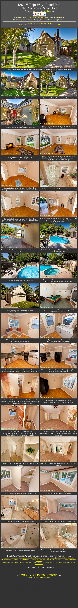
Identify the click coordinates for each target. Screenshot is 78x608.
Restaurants (6, 558)
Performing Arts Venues (35, 562)
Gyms (43, 558)
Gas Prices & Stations (51, 559)
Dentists (53, 558)
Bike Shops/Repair (60, 562)
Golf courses (39, 561)
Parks (19, 559)
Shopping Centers (23, 558)
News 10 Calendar (23, 562)
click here (31, 17)
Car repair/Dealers (67, 559)
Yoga (48, 558)
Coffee (31, 558)
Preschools (8, 559)
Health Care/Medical (61, 558)
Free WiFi (24, 559)
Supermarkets (14, 558)
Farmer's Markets (39, 564)
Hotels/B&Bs (5, 562)
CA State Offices (14, 562)
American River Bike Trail (48, 562)
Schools (3, 559)
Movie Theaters (32, 559)
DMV (59, 559)
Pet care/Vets (71, 558)
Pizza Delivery (41, 559)
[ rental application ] (45, 577)
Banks (74, 559)
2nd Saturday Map (70, 562)
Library (15, 559)
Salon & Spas (37, 558)
